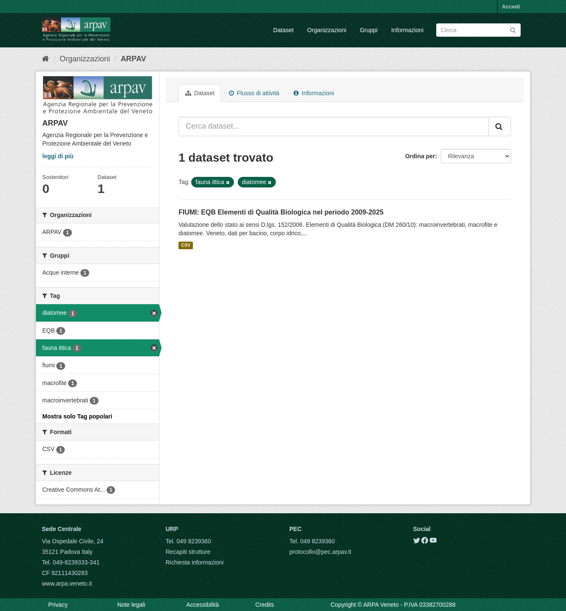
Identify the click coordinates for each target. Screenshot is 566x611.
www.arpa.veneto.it (67, 583)
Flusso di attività (254, 93)
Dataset (283, 30)
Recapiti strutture (188, 551)
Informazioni (407, 30)
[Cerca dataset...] (334, 126)
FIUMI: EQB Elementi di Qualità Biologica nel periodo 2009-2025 (281, 212)
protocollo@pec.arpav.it (320, 551)
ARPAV (133, 59)
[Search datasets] (478, 30)
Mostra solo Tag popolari (77, 416)
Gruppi (369, 30)
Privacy (58, 604)
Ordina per (420, 156)
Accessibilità (202, 604)
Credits (264, 604)
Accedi (511, 6)
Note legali (131, 604)
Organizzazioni (326, 30)
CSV (185, 245)
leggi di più (58, 156)
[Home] (45, 59)
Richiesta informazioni (195, 562)
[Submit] (513, 29)
